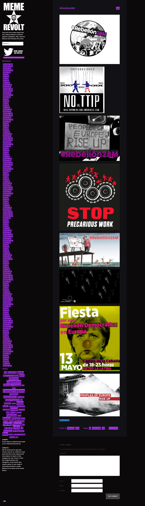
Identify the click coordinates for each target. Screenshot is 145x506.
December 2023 (8, 89)
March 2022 (6, 132)
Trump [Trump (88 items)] (17, 424)
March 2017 (6, 253)
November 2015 (8, 277)
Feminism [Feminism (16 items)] (7, 403)
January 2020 (7, 185)
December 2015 (8, 275)
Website (62, 490)
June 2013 (6, 333)
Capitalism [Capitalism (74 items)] (13, 381)
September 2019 (8, 193)
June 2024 (6, 76)
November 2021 (8, 140)
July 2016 (6, 261)
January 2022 (7, 136)
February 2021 (7, 158)
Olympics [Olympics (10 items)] (19, 412)
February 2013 (7, 341)
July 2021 (6, 148)
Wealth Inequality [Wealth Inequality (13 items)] (19, 434)
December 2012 (8, 345)
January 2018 (7, 232)
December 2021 (8, 138)
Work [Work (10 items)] (16, 437)
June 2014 (6, 310)
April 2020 (6, 179)
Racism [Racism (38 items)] (6, 418)
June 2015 (6, 286)
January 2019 (7, 210)
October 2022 (7, 117)
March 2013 (6, 339)
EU (90, 428)
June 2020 (6, 175)
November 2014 (8, 300)
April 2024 (6, 80)
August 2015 (7, 281)
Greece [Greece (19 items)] (6, 406)
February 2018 (7, 230)
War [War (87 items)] (5, 434)
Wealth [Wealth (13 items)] (10, 434)
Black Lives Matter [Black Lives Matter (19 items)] (10, 376)
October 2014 (7, 302)
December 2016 (8, 259)
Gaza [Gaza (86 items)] (20, 403)
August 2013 (7, 329)
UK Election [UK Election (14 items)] (8, 428)
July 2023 (6, 99)
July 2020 (6, 173)
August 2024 (7, 72)
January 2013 (7, 343)
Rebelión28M (96, 428)
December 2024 (8, 64)
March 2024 (6, 83)
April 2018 (6, 226)
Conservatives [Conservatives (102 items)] (14, 391)
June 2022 (6, 126)
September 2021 (8, 144)
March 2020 (6, 181)
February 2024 (7, 85)
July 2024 (6, 74)
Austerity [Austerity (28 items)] (12, 372)
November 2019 (8, 189)
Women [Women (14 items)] (12, 437)
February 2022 (7, 134)
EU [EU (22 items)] (21, 400)
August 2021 (7, 146)
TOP (4, 501)
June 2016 (6, 263)
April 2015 (6, 290)
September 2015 (8, 279)
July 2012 (6, 355)
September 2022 (8, 119)
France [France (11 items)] (14, 403)
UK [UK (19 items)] (23, 425)
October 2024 (7, 68)
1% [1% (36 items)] (5, 372)
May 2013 (6, 335)
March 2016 (6, 269)
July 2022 (6, 124)
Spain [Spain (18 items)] (11, 421)
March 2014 (6, 316)
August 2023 (7, 97)
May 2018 (6, 224)
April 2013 (6, 337)
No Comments (113, 428)
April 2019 (6, 204)
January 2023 (7, 111)
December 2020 (8, 163)
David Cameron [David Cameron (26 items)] (12, 400)
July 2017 (6, 245)
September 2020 (8, 169)
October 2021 (7, 142)
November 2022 (8, 115)
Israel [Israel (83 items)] (14, 409)
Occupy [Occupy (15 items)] (13, 412)
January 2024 (7, 87)
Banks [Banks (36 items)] (20, 372)
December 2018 (8, 212)
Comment (63, 453)
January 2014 (7, 318)
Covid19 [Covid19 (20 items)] (20, 397)
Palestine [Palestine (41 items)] (11, 415)
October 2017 (7, 238)
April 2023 (6, 105)
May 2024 (6, 78)
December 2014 (8, 298)
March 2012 (6, 363)
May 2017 (6, 249)
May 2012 (6, 359)
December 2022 (8, 113)
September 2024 (8, 70)
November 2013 (8, 322)
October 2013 (7, 325)
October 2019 (7, 191)
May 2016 (6, 265)
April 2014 (6, 314)
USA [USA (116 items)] (16, 427)
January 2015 (7, 296)
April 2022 (6, 130)
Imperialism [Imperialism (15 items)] (20, 406)
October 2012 (7, 349)
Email (61, 486)
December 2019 (8, 187)
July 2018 (6, 220)
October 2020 (7, 167)
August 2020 (7, 171)
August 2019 (7, 195)
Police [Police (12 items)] (19, 415)
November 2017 (8, 236)
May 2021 (6, 152)
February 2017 (7, 255)
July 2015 (6, 284)
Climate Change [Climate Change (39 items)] (12, 385)
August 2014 (7, 306)
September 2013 (8, 327)
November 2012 (8, 347)
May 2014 (6, 312)
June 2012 (6, 357)
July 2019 (6, 197)
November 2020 (8, 165)
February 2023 (7, 109)
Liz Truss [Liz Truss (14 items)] (21, 410)
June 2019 (6, 199)
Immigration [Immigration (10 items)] (12, 406)
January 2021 (7, 160)
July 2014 (6, 308)
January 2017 (7, 257)
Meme (77, 428)
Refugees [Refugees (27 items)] (15, 418)
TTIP (103, 428)
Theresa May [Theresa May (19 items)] (19, 421)
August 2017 (7, 242)
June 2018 (6, 222)
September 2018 (8, 216)
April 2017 (6, 251)
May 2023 (6, 103)
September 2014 (8, 304)
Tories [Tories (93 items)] (7, 424)
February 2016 (7, 271)
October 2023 (7, 93)
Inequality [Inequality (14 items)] (6, 410)
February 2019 (7, 208)
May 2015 (6, 288)
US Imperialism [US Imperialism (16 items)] (18, 431)
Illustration (70, 428)
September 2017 (8, 240)
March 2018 (6, 228)
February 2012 (7, 366)
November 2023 (8, 91)
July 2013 (6, 331)
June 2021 (6, 150)
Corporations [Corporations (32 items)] (10, 397)
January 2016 (7, 273)
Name (61, 481)
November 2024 (8, 66)
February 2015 (7, 294)
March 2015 (6, 292)
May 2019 (6, 201)
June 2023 (6, 101)
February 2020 (7, 183)
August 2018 (7, 218)
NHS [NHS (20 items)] (8, 412)
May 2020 (6, 177)
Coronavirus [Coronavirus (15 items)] (13, 394)
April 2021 (6, 154)
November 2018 (8, 214)
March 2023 (6, 107)
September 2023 (8, 95)
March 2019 (6, 206)
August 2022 (7, 121)
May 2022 (6, 128)
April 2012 (6, 361)
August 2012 (7, 353)
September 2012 (8, 351)
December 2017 (8, 234)
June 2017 (6, 247)
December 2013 (8, 320)
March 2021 (6, 156)
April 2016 (6, 267)
